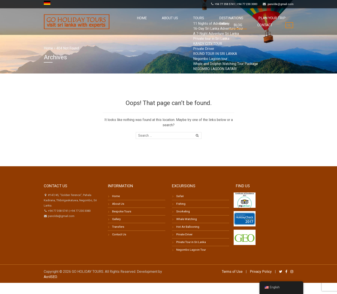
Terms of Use (232, 272)
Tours (167, 21)
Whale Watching (186, 219)
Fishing (180, 203)
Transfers (118, 226)
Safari (180, 196)
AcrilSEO (50, 277)
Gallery (116, 219)
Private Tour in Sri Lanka (191, 242)
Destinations (192, 21)
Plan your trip (224, 21)
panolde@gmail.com (60, 216)
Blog (249, 21)
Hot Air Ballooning (187, 226)
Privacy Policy (261, 272)
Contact (268, 21)
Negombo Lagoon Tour (191, 249)
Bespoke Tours (121, 211)
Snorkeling (183, 211)
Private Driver (184, 234)
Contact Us (119, 234)
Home (125, 21)
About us (146, 21)
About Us (118, 203)
